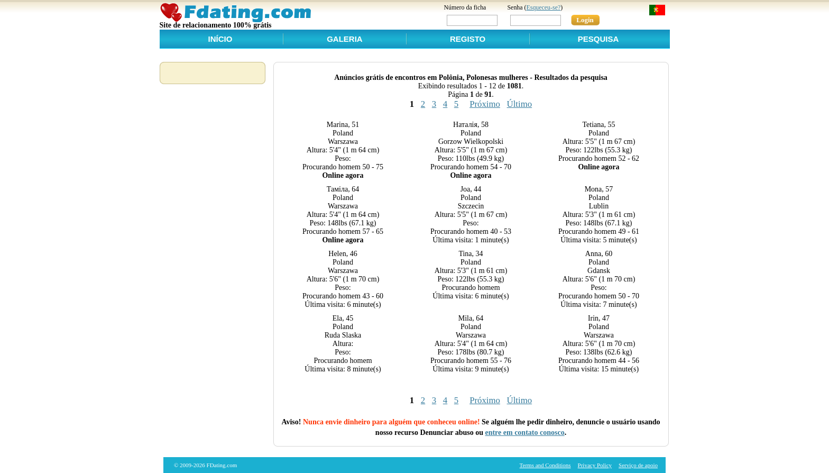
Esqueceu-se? (544, 7)
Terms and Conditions (545, 465)
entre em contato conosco (524, 432)
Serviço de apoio (638, 465)
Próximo (484, 104)
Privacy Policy (595, 465)
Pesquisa (598, 38)
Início (220, 38)
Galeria (345, 38)
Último (519, 104)
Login (585, 20)
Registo (467, 38)
